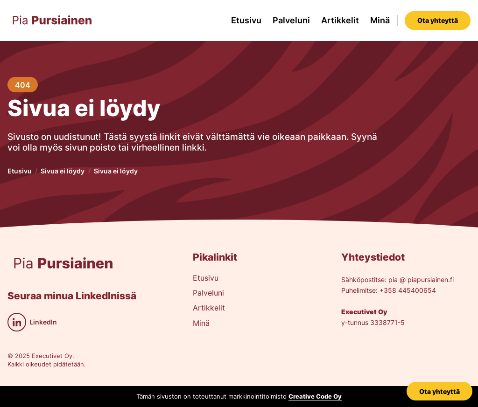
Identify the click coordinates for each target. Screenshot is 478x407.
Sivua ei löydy (62, 171)
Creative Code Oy (315, 396)
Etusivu (246, 20)
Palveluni (291, 20)
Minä (380, 20)
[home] (52, 20)
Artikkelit (340, 20)
